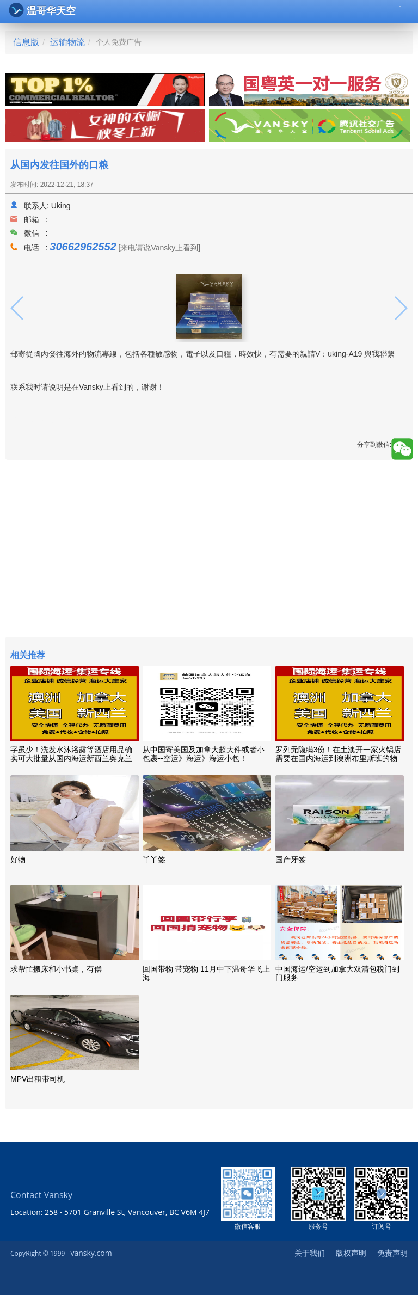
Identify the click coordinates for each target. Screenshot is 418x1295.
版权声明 (351, 1253)
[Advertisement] (209, 550)
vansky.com (91, 1253)
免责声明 (392, 1253)
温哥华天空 (42, 10)
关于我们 (309, 1253)
